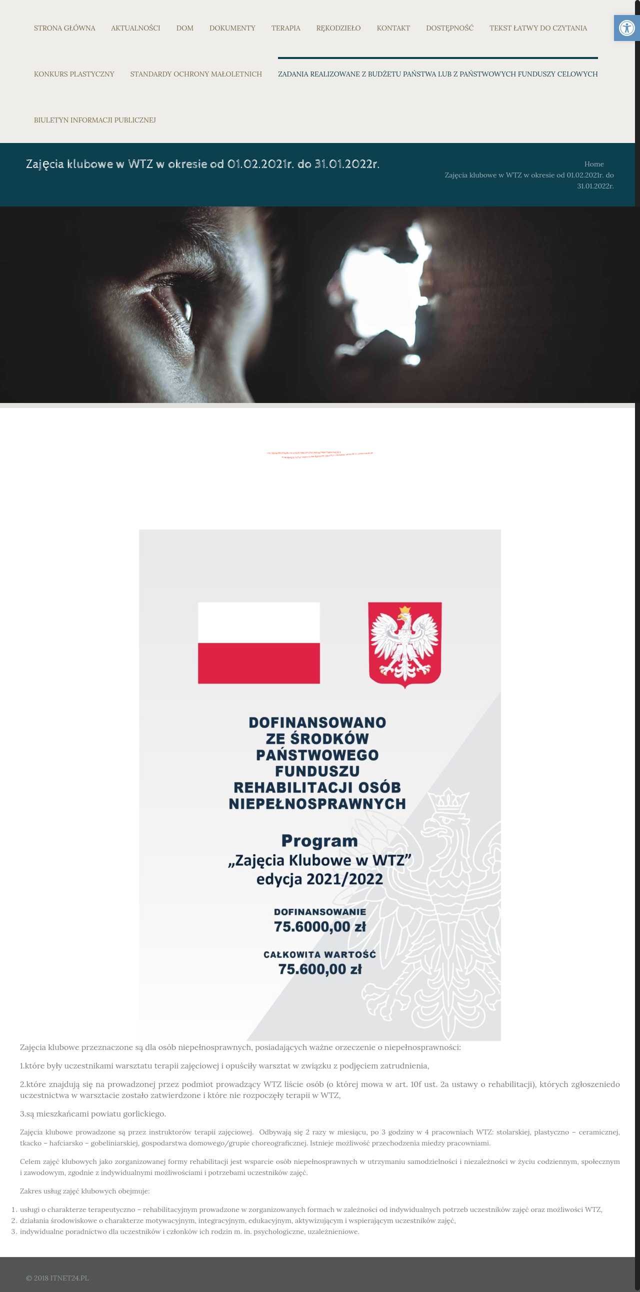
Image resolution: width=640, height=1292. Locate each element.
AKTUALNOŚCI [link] (136, 28)
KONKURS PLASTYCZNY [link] (74, 74)
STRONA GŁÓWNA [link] (65, 28)
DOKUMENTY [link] (233, 28)
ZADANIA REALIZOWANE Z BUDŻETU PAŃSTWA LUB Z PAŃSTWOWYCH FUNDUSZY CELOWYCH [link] (438, 74)
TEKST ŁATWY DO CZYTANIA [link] (538, 28)
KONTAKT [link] (393, 28)
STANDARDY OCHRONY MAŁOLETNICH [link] (196, 74)
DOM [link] (185, 28)
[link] (627, 28)
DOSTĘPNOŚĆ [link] (450, 28)
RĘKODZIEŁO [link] (338, 28)
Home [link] (594, 164)
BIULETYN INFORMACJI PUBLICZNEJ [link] (95, 120)
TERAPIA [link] (286, 28)
